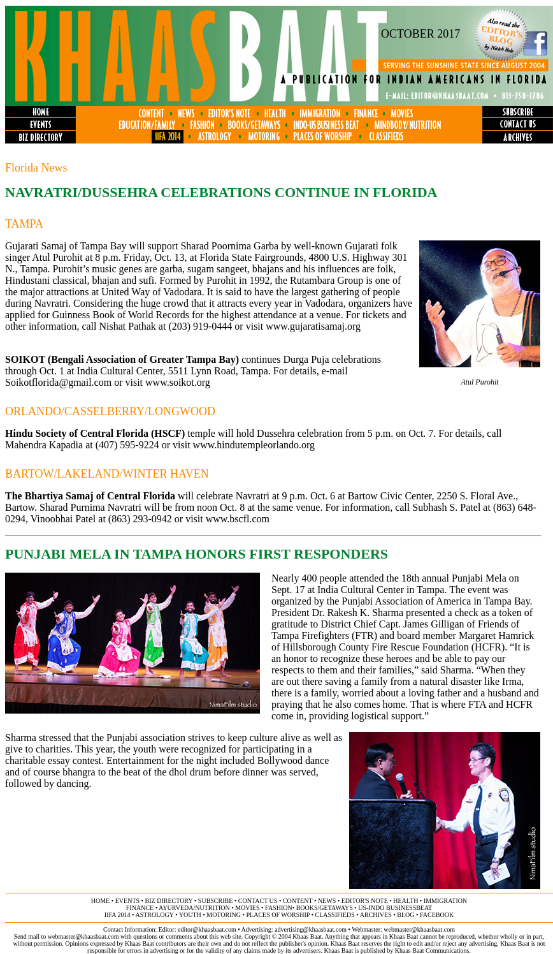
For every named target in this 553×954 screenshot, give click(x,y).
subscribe (215, 900)
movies (247, 907)
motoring (223, 914)
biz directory (169, 900)
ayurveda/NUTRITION (194, 907)
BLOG (405, 914)
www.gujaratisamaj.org (313, 326)
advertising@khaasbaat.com (311, 929)
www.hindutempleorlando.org (254, 444)
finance (140, 907)
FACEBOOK (437, 914)
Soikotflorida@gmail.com (58, 382)
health (405, 900)
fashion (278, 907)
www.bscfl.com (237, 518)
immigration (445, 900)
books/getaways (324, 907)
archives (376, 914)
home (100, 900)
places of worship (278, 914)
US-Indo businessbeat (395, 907)
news (327, 900)
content (297, 900)
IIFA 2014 (117, 914)
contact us (258, 900)
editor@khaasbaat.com (207, 929)
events (127, 900)
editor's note (364, 900)
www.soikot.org (177, 382)
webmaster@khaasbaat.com (419, 929)
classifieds (335, 914)
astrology (154, 914)
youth (190, 914)
